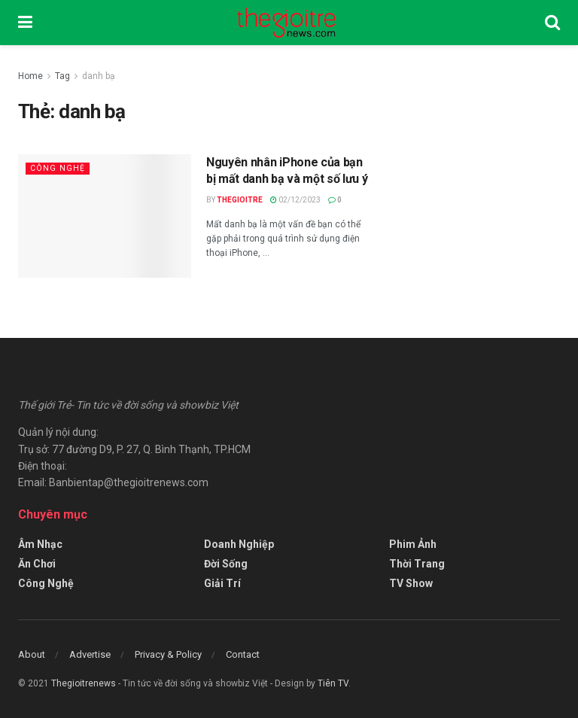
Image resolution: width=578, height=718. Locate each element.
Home (30, 76)
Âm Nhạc (40, 544)
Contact (243, 654)
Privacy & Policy (168, 654)
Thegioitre (240, 200)
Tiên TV (333, 683)
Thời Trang (417, 564)
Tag (62, 76)
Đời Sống (226, 564)
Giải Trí (222, 583)
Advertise (90, 654)
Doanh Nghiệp (239, 544)
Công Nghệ (57, 168)
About (31, 654)
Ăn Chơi (37, 564)
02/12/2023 (295, 200)
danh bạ (98, 76)
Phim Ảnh (413, 544)
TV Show (411, 583)
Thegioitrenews (84, 683)
